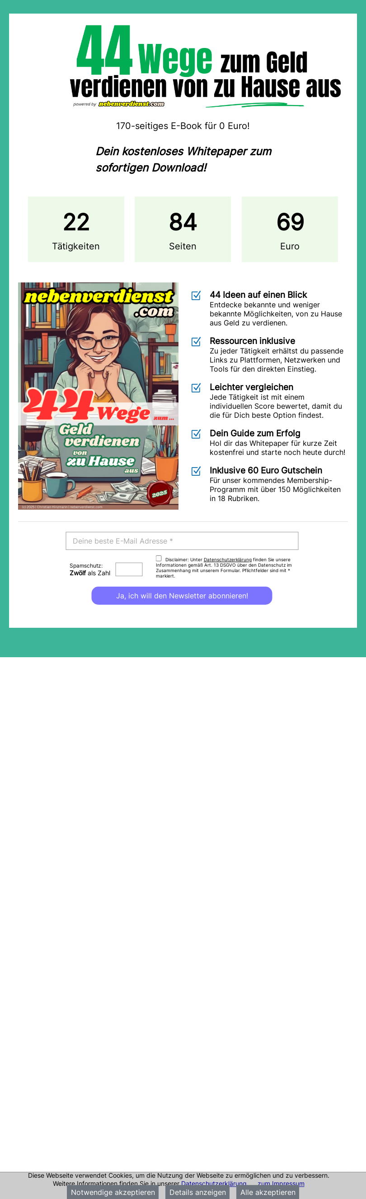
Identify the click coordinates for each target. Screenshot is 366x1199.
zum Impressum (281, 1183)
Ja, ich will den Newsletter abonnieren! (182, 595)
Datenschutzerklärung (214, 1183)
